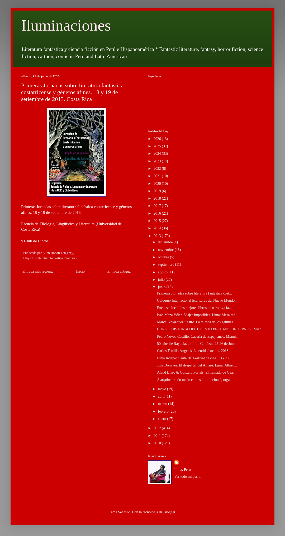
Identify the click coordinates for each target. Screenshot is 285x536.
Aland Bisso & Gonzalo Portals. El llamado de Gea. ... (197, 372)
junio (162, 287)
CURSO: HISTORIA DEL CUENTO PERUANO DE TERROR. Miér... (210, 329)
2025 (158, 146)
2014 (158, 228)
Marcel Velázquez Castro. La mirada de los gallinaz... (196, 322)
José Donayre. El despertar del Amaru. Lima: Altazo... (197, 365)
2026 (158, 139)
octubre (164, 257)
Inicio (80, 271)
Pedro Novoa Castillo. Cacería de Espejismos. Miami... (198, 337)
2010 (158, 443)
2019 (158, 191)
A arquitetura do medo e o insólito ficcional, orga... (194, 380)
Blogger (169, 512)
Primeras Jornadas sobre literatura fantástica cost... (194, 293)
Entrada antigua (119, 271)
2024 (158, 154)
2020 (158, 184)
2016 (158, 213)
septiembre (166, 265)
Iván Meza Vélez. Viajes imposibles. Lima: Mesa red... (197, 315)
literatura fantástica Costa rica (57, 258)
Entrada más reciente (37, 271)
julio (161, 280)
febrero (163, 411)
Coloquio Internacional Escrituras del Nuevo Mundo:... (198, 300)
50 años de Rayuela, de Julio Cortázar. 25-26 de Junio (196, 344)
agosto (163, 272)
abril (161, 396)
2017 (158, 206)
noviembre (166, 250)
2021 (158, 176)
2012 (158, 428)
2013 (158, 236)
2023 (158, 161)
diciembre (165, 242)
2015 (158, 221)
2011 (158, 436)
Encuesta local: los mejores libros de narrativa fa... (194, 308)
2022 (158, 169)
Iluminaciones (66, 25)
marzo (163, 404)
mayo (162, 389)
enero (162, 419)
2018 (158, 198)
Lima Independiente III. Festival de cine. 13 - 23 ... (194, 358)
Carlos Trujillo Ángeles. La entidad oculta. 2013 (193, 351)
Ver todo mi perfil (187, 477)
